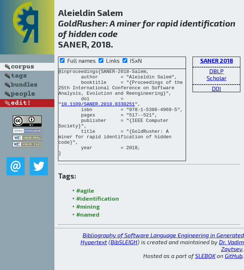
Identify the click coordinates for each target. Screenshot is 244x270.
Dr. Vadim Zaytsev (231, 256)
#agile (85, 201)
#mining (88, 217)
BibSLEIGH (124, 252)
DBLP (216, 71)
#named (87, 225)
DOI (216, 88)
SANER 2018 (216, 60)
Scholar (217, 77)
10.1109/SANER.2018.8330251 (98, 111)
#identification (97, 209)
